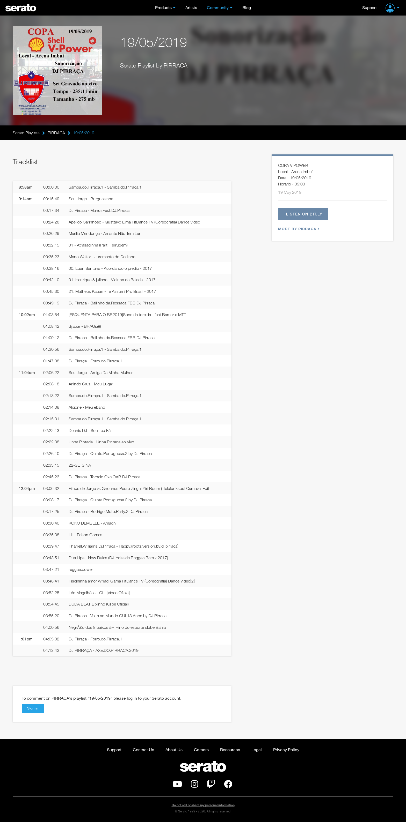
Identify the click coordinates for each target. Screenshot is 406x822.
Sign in (32, 708)
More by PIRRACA (298, 229)
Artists (191, 7)
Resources (230, 749)
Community (218, 7)
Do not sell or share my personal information (203, 805)
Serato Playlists (26, 132)
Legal (256, 749)
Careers (201, 749)
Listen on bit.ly (304, 214)
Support (369, 7)
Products (163, 7)
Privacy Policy (286, 749)
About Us (174, 749)
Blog (246, 7)
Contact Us (143, 749)
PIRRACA (56, 132)
